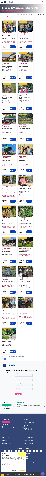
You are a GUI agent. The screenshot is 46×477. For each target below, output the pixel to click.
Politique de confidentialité (29, 474)
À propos (26, 425)
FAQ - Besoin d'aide (28, 437)
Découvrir (12, 47)
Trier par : (37, 14)
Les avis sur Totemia (28, 442)
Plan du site (14, 474)
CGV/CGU (20, 474)
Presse (3, 439)
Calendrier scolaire (28, 440)
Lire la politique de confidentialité (7, 466)
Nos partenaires (27, 426)
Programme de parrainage (30, 423)
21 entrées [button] (4, 356)
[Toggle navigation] (2, 1)
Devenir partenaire (28, 428)
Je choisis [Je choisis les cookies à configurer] (14, 470)
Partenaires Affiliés (6, 443)
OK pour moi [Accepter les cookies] (22, 470)
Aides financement (28, 439)
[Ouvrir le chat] (43, 474)
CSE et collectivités (28, 429)
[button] (2, 475)
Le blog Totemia (5, 442)
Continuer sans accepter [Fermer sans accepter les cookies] (5, 470)
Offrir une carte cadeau (29, 422)
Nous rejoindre (5, 440)
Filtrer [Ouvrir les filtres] (4, 18)
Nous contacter (6, 422)
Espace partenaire (28, 443)
